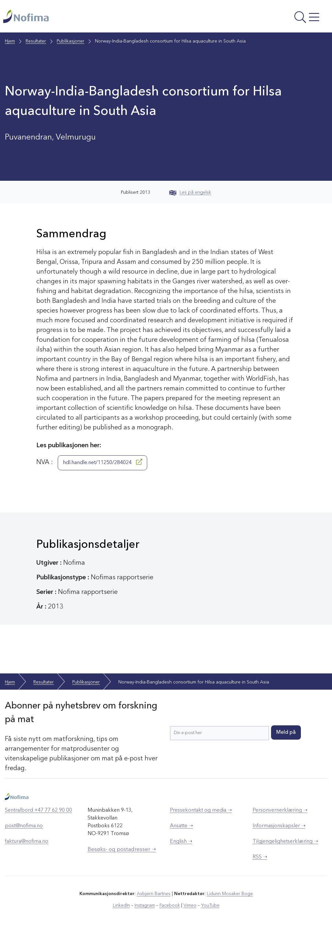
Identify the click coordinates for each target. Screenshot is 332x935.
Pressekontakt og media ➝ (201, 810)
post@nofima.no (24, 826)
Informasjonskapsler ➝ (279, 826)
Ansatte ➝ (181, 826)
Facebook (170, 905)
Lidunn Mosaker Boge (230, 894)
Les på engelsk (190, 192)
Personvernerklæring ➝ (280, 810)
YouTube (210, 905)
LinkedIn (121, 905)
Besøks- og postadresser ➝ (122, 849)
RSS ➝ (260, 857)
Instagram (145, 905)
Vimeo (190, 905)
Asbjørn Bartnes (154, 894)
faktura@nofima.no (26, 841)
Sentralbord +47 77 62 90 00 (38, 810)
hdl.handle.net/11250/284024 (102, 462)
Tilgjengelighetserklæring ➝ (285, 841)
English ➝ (181, 841)
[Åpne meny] (267, 17)
